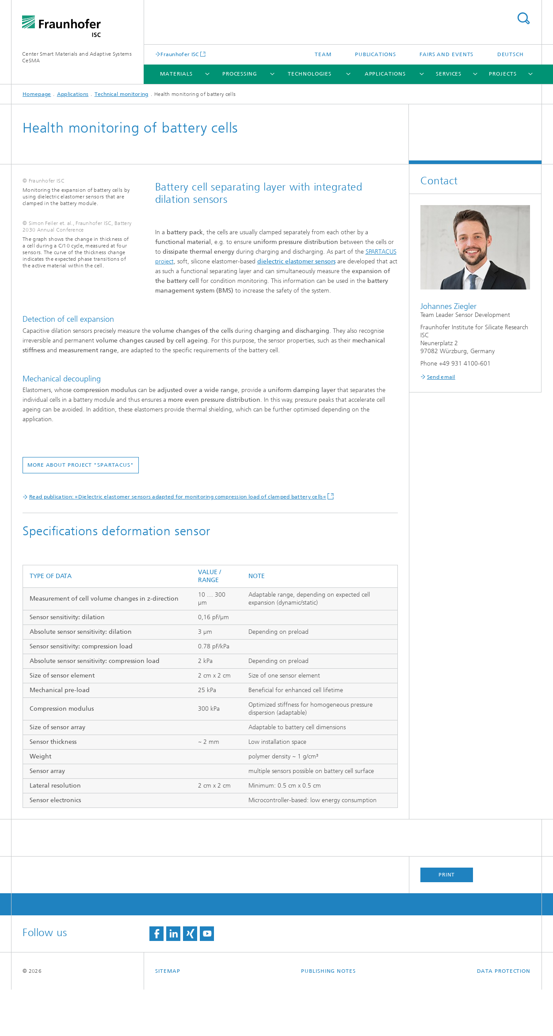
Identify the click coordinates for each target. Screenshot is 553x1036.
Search (523, 18)
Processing (239, 74)
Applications (385, 74)
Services (448, 74)
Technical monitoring (122, 94)
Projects (502, 74)
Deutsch (510, 54)
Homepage (37, 94)
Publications (375, 54)
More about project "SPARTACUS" (213, 494)
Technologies (310, 74)
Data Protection (504, 1017)
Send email (441, 377)
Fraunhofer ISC (179, 54)
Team (323, 54)
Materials (176, 74)
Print (447, 921)
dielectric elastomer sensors (296, 261)
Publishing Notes (328, 1017)
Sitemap (167, 1017)
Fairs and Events (446, 54)
